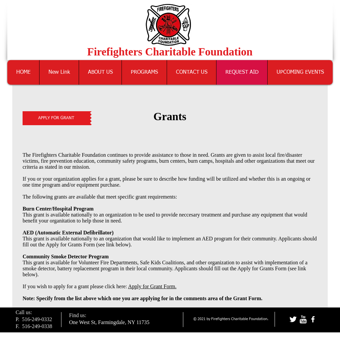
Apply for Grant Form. (152, 286)
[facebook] (313, 319)
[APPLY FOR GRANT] (56, 118)
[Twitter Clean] (293, 319)
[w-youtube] (303, 319)
